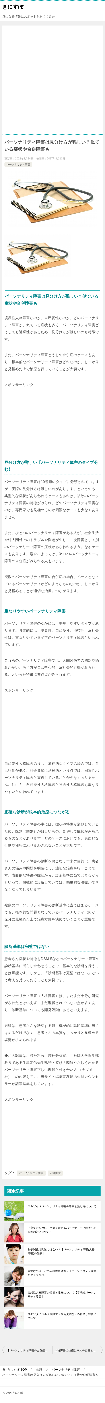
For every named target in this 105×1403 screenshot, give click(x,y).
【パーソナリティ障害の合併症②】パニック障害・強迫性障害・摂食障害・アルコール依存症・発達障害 (29, 1350)
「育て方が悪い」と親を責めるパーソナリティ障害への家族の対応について (62, 1229)
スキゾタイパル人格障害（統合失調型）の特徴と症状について (62, 1316)
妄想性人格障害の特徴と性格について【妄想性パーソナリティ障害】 (62, 1294)
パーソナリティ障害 (18, 164)
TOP (17, 1369)
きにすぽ (12, 6)
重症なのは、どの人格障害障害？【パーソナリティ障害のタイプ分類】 (62, 1273)
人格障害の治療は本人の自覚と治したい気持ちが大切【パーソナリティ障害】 (79, 1350)
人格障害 (55, 1173)
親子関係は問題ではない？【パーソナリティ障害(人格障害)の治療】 (61, 1251)
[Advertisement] (52, 82)
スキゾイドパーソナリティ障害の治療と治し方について (62, 1206)
